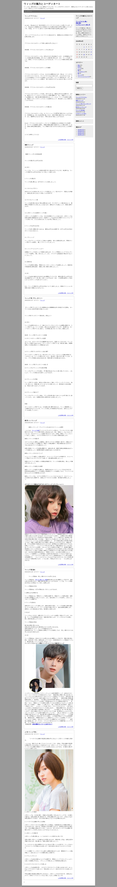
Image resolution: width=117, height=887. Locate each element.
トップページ (28, 11)
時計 (79, 65)
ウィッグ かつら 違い (81, 21)
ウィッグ (42, 18)
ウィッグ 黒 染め (30, 569)
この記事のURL (62, 139)
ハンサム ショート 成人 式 (83, 24)
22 (84, 54)
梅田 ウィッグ (29, 145)
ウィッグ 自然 (35, 430)
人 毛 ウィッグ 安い (31, 732)
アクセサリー (81, 71)
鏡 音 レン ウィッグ (31, 420)
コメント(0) (70, 139)
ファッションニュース (84, 76)
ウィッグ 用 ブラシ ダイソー (33, 298)
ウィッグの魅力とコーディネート (42, 4)
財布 (79, 67)
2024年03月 (81, 129)
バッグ (79, 68)
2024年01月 (81, 131)
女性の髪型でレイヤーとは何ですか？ (42, 724)
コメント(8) (70, 726)
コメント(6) (70, 564)
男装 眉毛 (78, 23)
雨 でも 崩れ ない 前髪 (41, 579)
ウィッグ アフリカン (31, 16)
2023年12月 (81, 133)
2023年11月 (81, 134)
